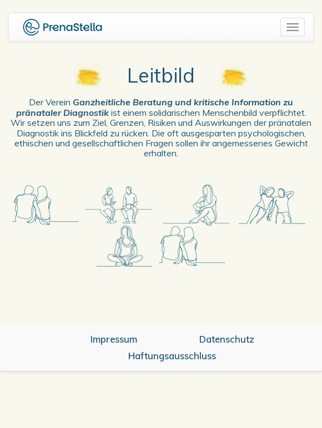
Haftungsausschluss (172, 355)
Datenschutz (226, 339)
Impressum (113, 339)
